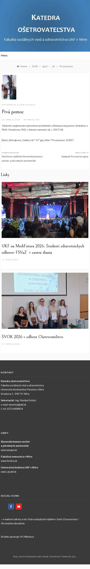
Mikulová (33, 119)
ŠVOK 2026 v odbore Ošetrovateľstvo (32, 336)
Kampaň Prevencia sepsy (74, 156)
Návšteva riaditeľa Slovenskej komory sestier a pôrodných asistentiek (22, 158)
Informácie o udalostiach (18, 104)
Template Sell (69, 557)
